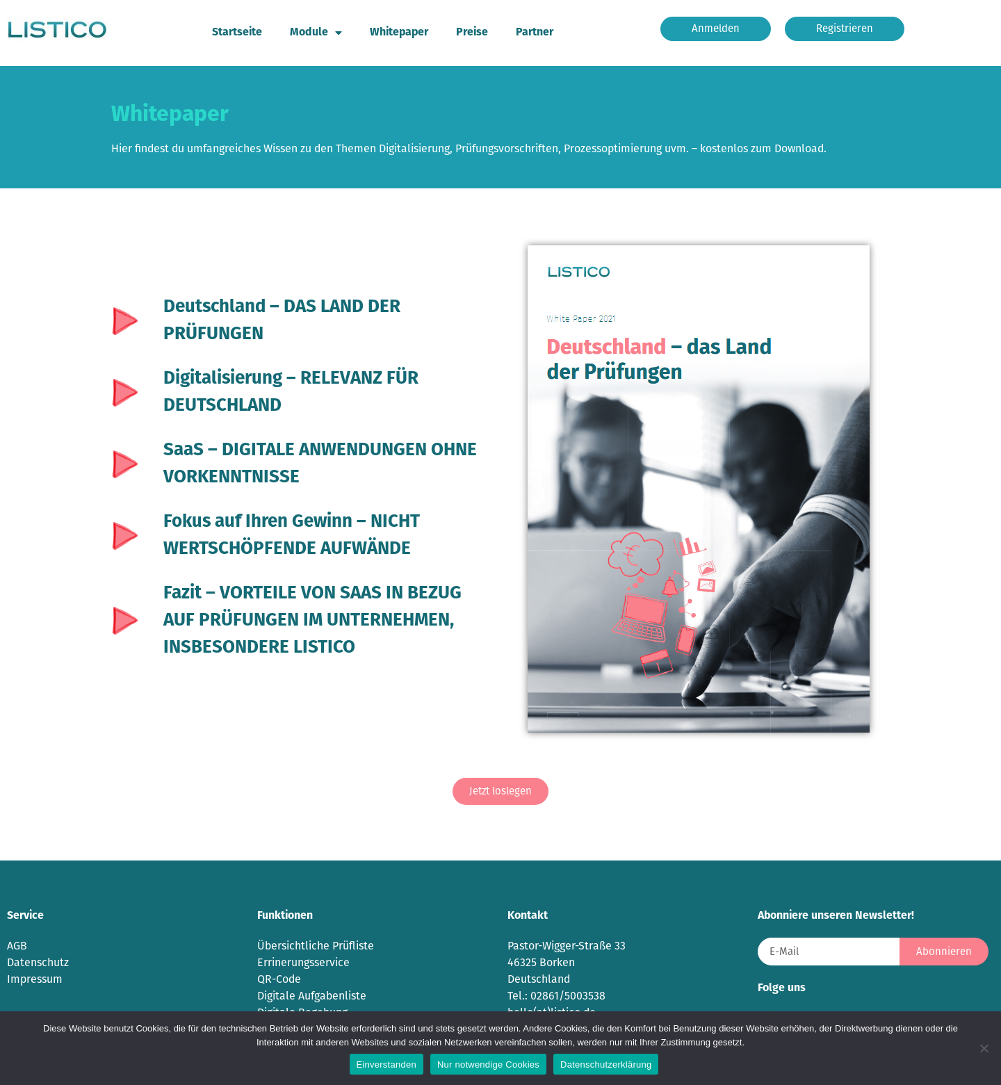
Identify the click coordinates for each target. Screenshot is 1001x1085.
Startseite (237, 32)
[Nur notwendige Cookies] (984, 1048)
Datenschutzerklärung (605, 1064)
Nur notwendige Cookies (488, 1064)
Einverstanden (386, 1064)
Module (316, 32)
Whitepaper (399, 32)
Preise (472, 32)
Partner (534, 32)
